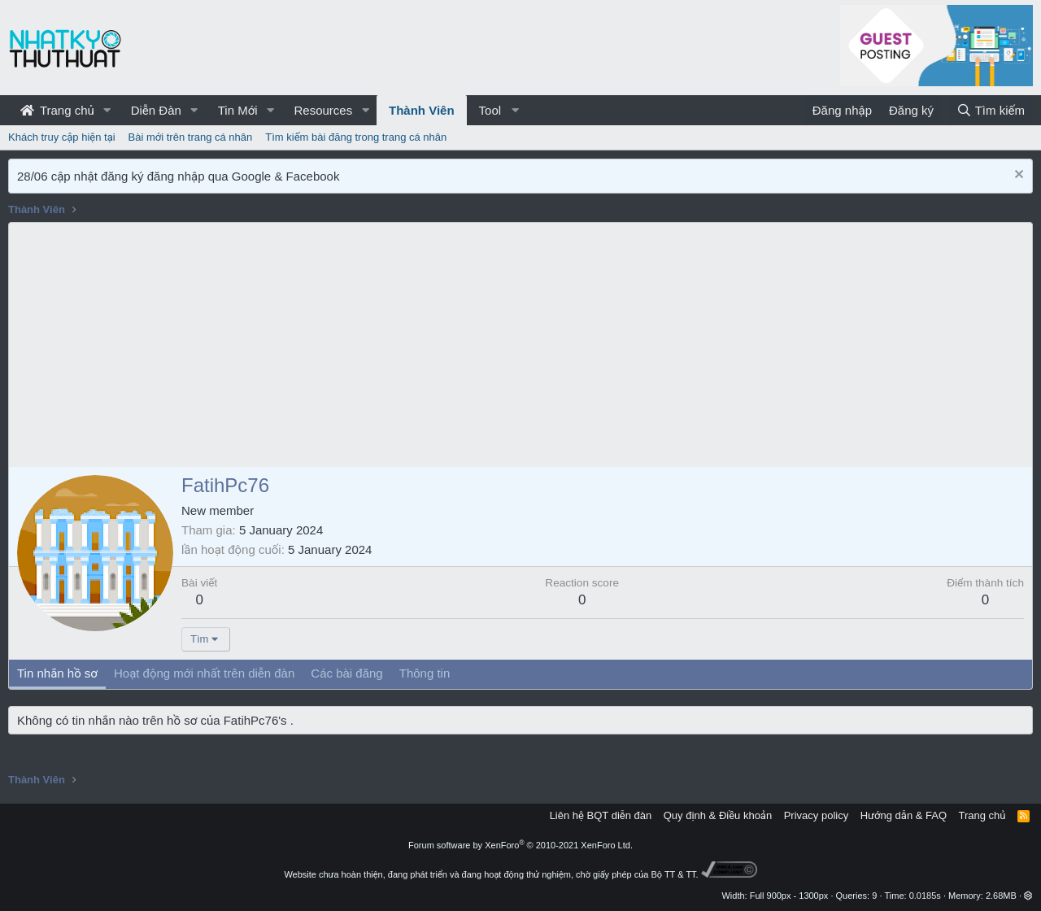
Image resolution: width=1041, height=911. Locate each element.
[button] (107, 110)
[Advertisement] (520, 345)
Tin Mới (238, 110)
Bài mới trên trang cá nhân (190, 137)
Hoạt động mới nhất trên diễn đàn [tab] (204, 673)
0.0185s (925, 895)
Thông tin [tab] (425, 673)
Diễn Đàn (156, 110)
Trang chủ (57, 110)
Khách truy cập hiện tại (61, 137)
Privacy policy (816, 815)
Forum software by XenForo (520, 845)
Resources (323, 110)
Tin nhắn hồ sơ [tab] (57, 673)
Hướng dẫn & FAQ (903, 815)
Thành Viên (422, 110)
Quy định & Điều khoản (718, 815)
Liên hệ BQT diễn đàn (601, 815)
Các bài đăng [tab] (346, 673)
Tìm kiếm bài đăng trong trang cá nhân (355, 137)
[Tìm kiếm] (990, 110)
